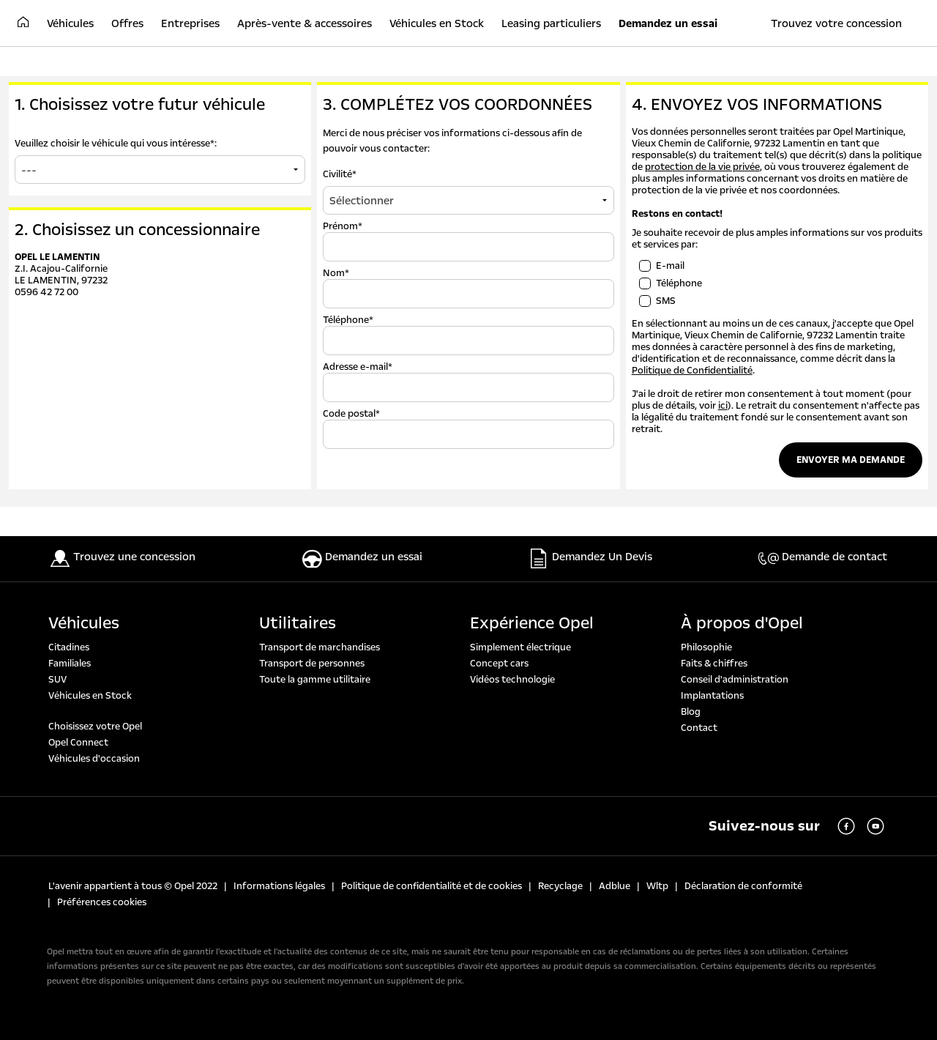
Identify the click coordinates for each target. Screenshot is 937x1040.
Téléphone (679, 283)
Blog (691, 711)
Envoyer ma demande (850, 460)
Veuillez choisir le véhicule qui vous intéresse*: (116, 143)
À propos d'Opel (742, 623)
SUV (57, 679)
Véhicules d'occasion (94, 758)
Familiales (69, 663)
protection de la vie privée (702, 167)
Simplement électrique (520, 647)
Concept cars (499, 663)
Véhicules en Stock (90, 695)
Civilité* (339, 174)
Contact (699, 728)
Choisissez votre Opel (95, 726)
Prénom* (342, 226)
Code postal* (351, 414)
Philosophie (706, 647)
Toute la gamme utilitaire (314, 679)
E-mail (670, 266)
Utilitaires (297, 623)
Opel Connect (78, 742)
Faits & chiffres (714, 663)
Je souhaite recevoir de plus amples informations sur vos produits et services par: (777, 238)
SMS (666, 301)
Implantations (712, 695)
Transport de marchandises (319, 647)
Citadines (68, 647)
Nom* (336, 273)
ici (723, 405)
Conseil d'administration (734, 679)
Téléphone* (348, 320)
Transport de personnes (312, 663)
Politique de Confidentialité (692, 370)
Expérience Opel (532, 623)
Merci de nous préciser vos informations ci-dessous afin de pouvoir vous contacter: (452, 141)
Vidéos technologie (512, 679)
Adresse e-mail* (357, 367)
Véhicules (83, 623)
